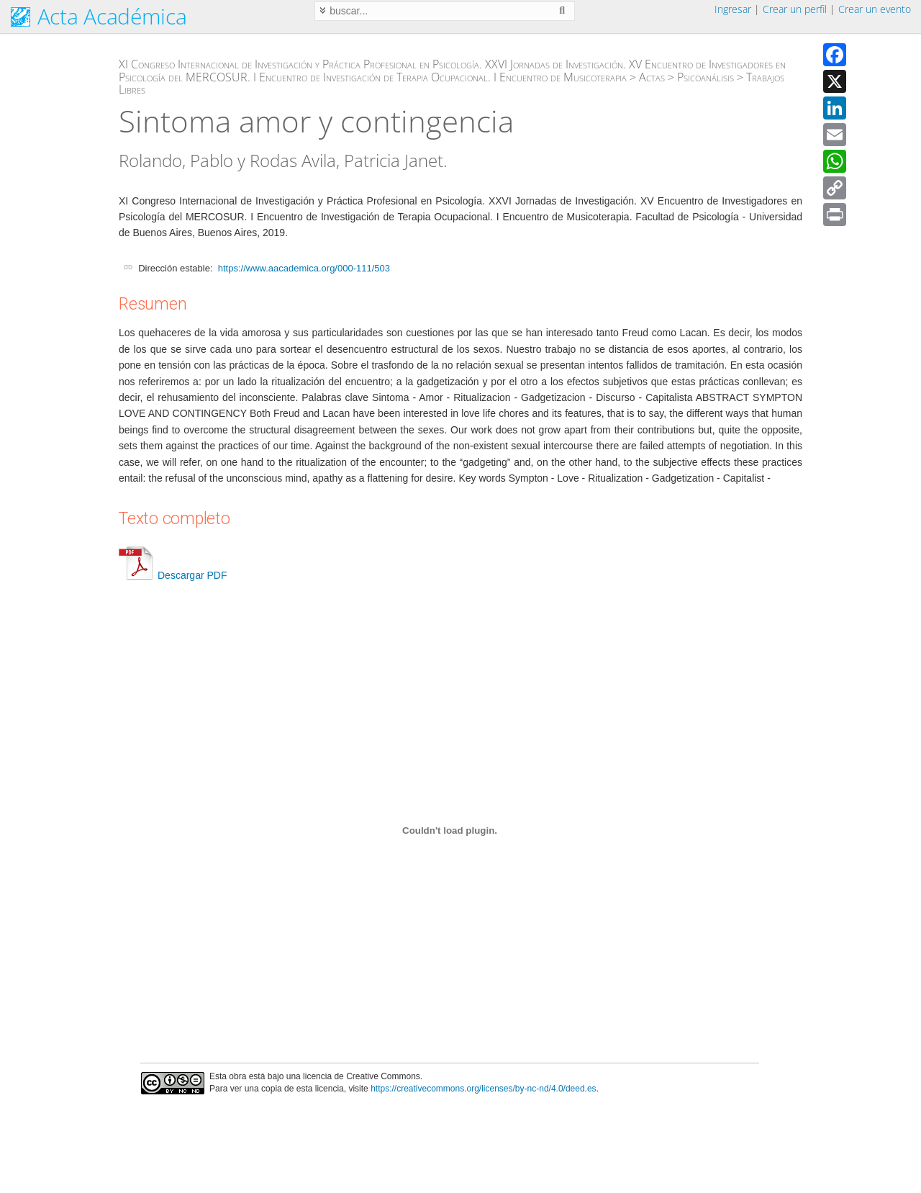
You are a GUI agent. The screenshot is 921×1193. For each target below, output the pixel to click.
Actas (652, 77)
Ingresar (732, 9)
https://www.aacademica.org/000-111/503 (304, 268)
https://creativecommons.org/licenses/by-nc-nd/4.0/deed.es (483, 1089)
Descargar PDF (173, 575)
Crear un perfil (795, 9)
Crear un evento (874, 9)
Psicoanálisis (705, 77)
